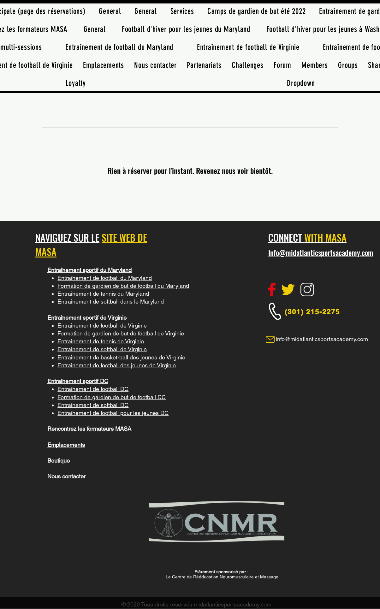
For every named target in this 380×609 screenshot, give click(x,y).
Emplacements (66, 444)
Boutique (58, 460)
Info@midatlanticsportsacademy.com (320, 252)
